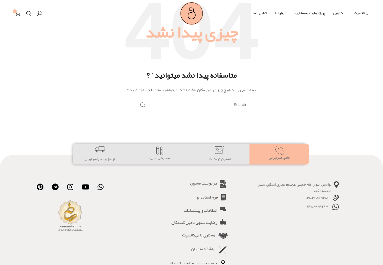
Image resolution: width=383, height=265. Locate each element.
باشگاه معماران (202, 249)
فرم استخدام (207, 197)
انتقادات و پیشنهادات (200, 210)
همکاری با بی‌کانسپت (198, 235)
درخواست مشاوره (203, 183)
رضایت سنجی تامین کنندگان (194, 222)
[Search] (28, 13)
